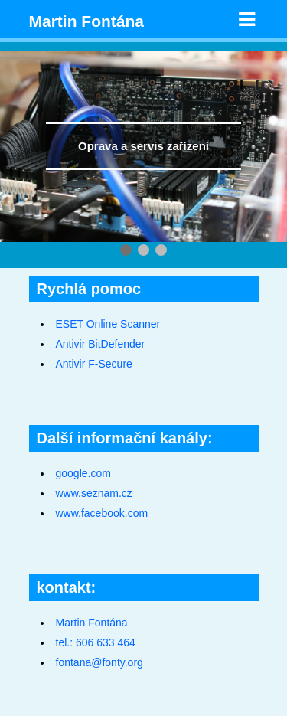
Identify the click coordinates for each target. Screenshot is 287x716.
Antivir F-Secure (94, 364)
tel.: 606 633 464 (95, 642)
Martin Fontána (87, 21)
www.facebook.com (102, 513)
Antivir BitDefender (100, 344)
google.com (83, 473)
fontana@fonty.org (99, 662)
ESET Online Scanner (108, 324)
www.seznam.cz (94, 493)
